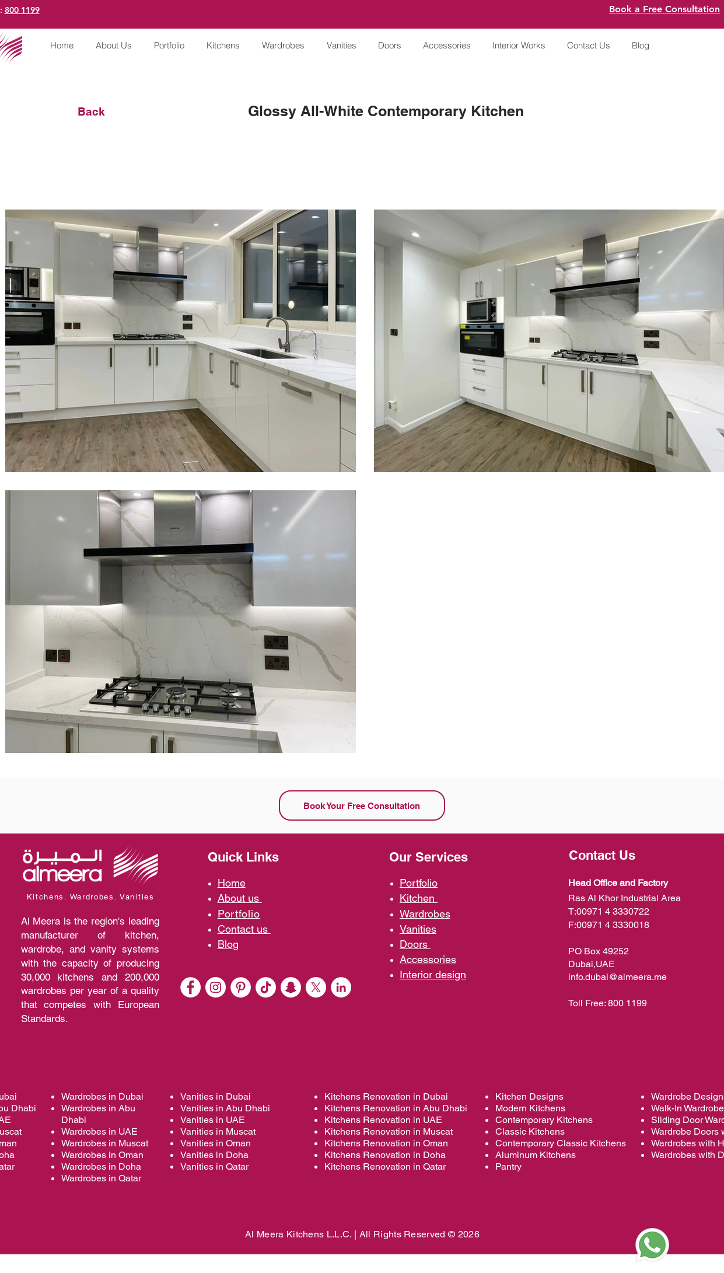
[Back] (101, 111)
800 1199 (22, 10)
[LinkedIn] (341, 987)
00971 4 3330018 (612, 924)
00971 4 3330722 (612, 911)
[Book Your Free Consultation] (362, 805)
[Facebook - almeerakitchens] (190, 987)
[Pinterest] (240, 987)
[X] (316, 987)
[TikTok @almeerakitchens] (266, 987)
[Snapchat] (291, 987)
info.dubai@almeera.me (617, 976)
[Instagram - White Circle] (215, 987)
